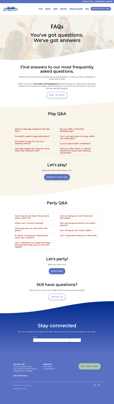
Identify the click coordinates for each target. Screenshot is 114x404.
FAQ (87, 9)
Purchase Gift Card (101, 8)
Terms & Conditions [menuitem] (18, 385)
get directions (89, 366)
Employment (49, 369)
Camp (55, 9)
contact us (57, 297)
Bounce (63, 9)
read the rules (57, 95)
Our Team (47, 366)
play (41, 9)
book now (57, 271)
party (48, 9)
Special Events (76, 9)
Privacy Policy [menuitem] (27, 385)
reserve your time (57, 177)
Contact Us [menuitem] (87, 2)
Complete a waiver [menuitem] (104, 2)
